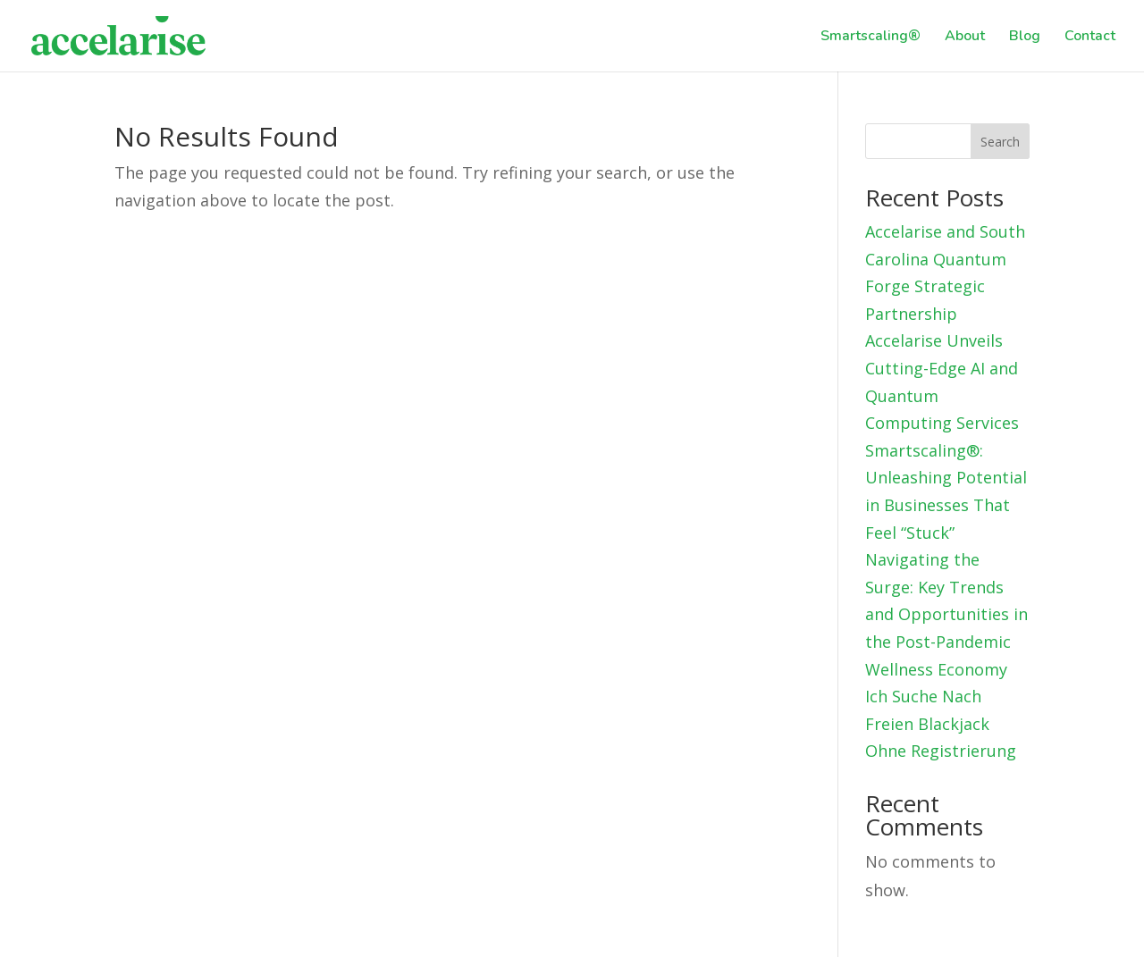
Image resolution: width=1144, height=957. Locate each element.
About (965, 37)
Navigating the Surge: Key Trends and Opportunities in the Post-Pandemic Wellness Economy (946, 614)
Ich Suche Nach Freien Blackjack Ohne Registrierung (940, 723)
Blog (1024, 37)
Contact (1089, 37)
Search (1000, 141)
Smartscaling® (870, 37)
